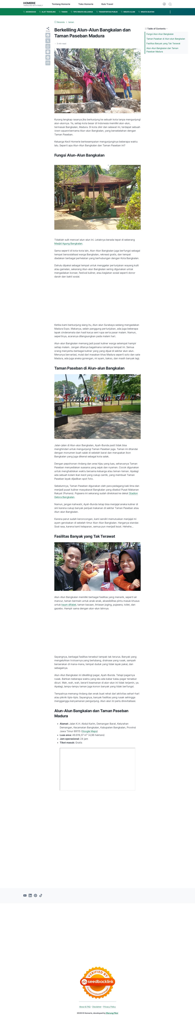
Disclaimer (96, 1007)
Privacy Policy (109, 1007)
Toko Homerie (85, 4)
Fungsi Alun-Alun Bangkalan (160, 34)
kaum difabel (68, 604)
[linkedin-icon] (30, 895)
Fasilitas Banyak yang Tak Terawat (163, 43)
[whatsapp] (47, 46)
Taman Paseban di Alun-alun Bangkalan (165, 38)
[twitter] (47, 40)
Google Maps (89, 731)
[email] (47, 62)
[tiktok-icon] (40, 895)
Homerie (29, 3)
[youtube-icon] (25, 895)
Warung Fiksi (112, 1013)
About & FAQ (84, 1007)
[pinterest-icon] (35, 895)
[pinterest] (47, 57)
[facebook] (47, 35)
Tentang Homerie (61, 4)
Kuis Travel (107, 4)
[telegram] (47, 51)
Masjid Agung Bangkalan (68, 243)
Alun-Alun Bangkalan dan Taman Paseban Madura (162, 50)
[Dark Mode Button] (164, 4)
